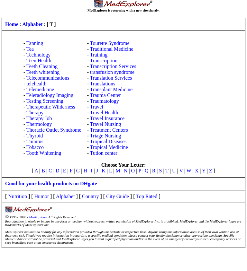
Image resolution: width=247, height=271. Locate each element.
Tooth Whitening (43, 153)
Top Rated (146, 196)
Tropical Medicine (109, 147)
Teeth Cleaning (42, 66)
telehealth (36, 83)
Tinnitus (34, 141)
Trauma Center (105, 95)
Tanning (34, 43)
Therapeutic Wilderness (50, 106)
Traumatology (104, 101)
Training (99, 54)
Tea (30, 49)
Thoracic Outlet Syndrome (53, 130)
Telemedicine (40, 89)
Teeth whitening (42, 72)
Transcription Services (113, 66)
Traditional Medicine (111, 49)
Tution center (103, 153)
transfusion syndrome (112, 72)
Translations (102, 83)
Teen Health (38, 60)
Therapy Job (39, 118)
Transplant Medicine (111, 89)
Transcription (104, 60)
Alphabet (65, 196)
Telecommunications (47, 78)
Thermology (39, 124)
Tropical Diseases (108, 141)
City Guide (117, 196)
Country (90, 196)
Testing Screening (44, 101)
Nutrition (17, 196)
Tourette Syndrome (110, 43)
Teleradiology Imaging (49, 95)
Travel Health (104, 112)
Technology (38, 54)
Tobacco (35, 147)
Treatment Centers (109, 130)
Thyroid (34, 135)
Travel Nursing (105, 124)
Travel (96, 106)
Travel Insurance (107, 118)
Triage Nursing (105, 135)
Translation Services (111, 78)
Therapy (34, 112)
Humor (41, 196)
